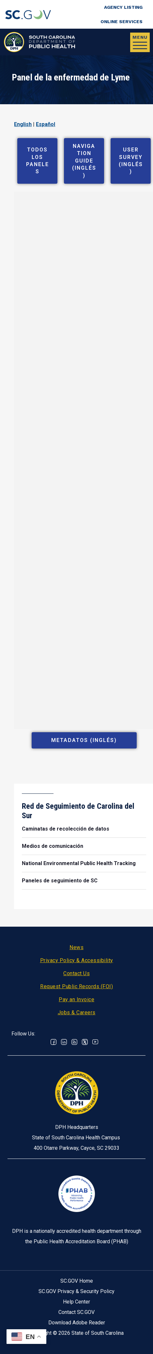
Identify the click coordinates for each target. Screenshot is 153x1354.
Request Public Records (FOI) (76, 986)
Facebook (53, 1042)
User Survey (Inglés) (131, 161)
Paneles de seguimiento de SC (60, 880)
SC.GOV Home (76, 1281)
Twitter (85, 1042)
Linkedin (64, 1042)
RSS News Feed (74, 1042)
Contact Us (76, 973)
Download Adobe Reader (76, 1322)
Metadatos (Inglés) (84, 740)
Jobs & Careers (77, 1012)
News (76, 947)
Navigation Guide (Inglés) (84, 160)
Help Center (76, 1302)
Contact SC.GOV (76, 1312)
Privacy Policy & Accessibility (76, 960)
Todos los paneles (37, 161)
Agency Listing (123, 7)
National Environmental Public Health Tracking (79, 863)
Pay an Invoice (76, 999)
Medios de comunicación (52, 846)
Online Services (121, 21)
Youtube (95, 1042)
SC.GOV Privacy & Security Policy (76, 1291)
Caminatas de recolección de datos (65, 829)
